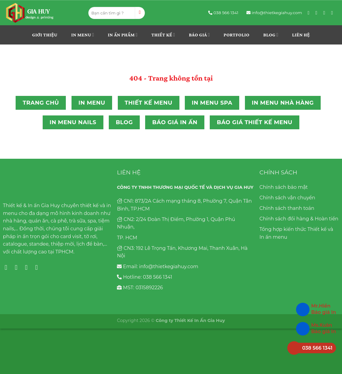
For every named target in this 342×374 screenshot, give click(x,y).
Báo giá (199, 35)
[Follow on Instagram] (318, 12)
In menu (82, 35)
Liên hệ (301, 34)
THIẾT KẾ (163, 35)
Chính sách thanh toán (286, 208)
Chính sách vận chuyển (287, 198)
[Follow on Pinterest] (325, 12)
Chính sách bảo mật (283, 187)
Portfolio (236, 34)
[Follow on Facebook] (310, 12)
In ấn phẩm (123, 35)
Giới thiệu (44, 34)
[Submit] (140, 13)
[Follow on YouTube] (333, 12)
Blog (270, 35)
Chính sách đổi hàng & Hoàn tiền (298, 219)
